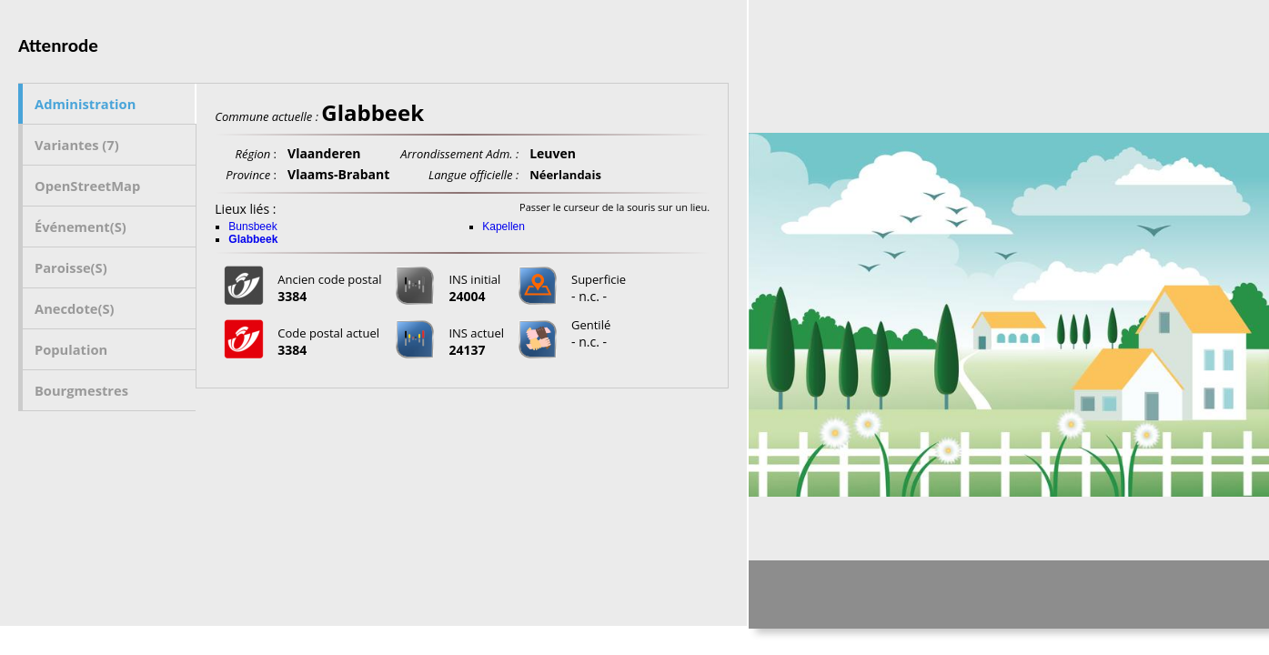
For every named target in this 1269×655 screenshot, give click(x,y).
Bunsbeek (252, 226)
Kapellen (503, 226)
